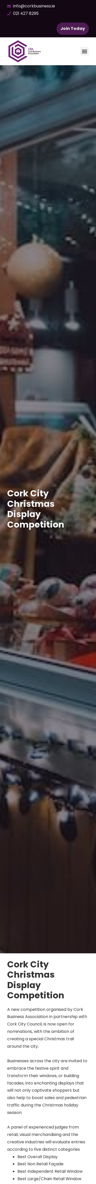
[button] (84, 51)
